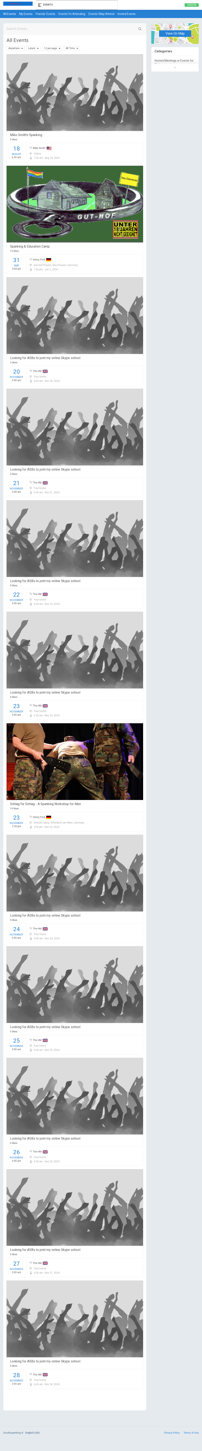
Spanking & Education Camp (30, 246)
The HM (40, 371)
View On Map (175, 34)
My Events (26, 14)
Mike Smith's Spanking (26, 135)
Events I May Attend (101, 14)
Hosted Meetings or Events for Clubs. (174, 62)
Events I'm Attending (71, 14)
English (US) (32, 1432)
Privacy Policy (172, 1432)
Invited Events (127, 14)
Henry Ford (42, 259)
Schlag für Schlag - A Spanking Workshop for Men (45, 804)
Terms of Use (191, 1432)
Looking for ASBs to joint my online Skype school (45, 358)
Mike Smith (42, 148)
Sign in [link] (191, 5)
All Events (9, 14)
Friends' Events (45, 14)
